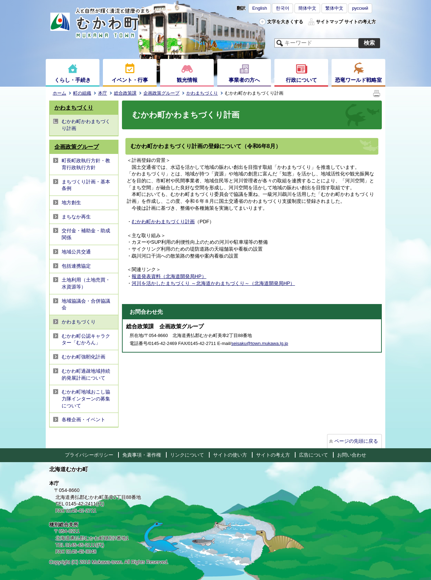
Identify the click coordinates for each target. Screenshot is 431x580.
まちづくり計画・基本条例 (86, 185)
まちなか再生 (76, 216)
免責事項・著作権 (141, 455)
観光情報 (187, 80)
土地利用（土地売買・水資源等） (86, 283)
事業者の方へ (244, 80)
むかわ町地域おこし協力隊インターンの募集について (86, 398)
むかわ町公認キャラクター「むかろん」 (86, 339)
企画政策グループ (161, 93)
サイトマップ (329, 21)
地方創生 (71, 202)
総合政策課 (125, 93)
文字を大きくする (285, 21)
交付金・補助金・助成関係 (86, 234)
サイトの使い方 (230, 455)
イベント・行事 (130, 80)
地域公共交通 (76, 251)
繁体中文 (334, 8)
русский (360, 8)
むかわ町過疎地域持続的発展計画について (86, 374)
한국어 (282, 8)
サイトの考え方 (360, 21)
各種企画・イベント (83, 419)
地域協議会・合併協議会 (86, 304)
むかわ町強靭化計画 (83, 357)
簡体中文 (307, 8)
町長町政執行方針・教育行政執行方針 (86, 164)
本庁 (102, 93)
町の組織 (82, 93)
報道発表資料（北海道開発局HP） (169, 276)
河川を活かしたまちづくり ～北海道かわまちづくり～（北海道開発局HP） (213, 283)
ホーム (59, 93)
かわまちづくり (202, 93)
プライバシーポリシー (89, 455)
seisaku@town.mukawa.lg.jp (259, 343)
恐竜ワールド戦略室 (358, 80)
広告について (313, 455)
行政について (301, 80)
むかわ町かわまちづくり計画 (86, 125)
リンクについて (187, 455)
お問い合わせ (351, 455)
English (259, 8)
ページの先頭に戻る (356, 441)
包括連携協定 (76, 266)
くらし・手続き (72, 80)
